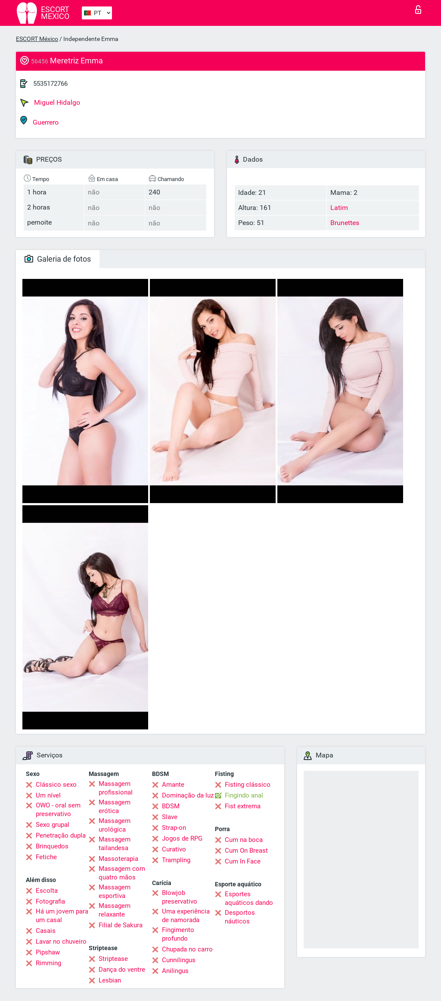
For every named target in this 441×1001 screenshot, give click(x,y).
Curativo (174, 849)
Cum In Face (243, 861)
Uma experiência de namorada (186, 915)
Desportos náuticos (240, 917)
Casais (46, 931)
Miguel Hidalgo (50, 102)
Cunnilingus (179, 960)
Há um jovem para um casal (62, 915)
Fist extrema (243, 806)
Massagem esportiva (114, 891)
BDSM (171, 806)
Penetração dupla (61, 835)
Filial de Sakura (121, 925)
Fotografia (50, 901)
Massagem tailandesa (114, 843)
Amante (173, 784)
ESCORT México (37, 38)
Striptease (113, 959)
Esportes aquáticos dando (249, 898)
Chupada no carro (187, 949)
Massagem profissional (116, 788)
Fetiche (46, 857)
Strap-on (174, 828)
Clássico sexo (56, 784)
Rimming (48, 963)
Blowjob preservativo (179, 897)
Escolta (47, 891)
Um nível (48, 795)
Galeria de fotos (58, 258)
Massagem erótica (114, 806)
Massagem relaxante (114, 910)
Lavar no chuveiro (61, 941)
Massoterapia (118, 859)
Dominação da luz (188, 795)
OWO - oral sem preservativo (58, 809)
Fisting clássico (247, 784)
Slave (169, 817)
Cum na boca (244, 840)
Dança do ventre (122, 969)
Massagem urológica (114, 825)
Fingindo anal (244, 795)
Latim (339, 207)
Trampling (176, 860)
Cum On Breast (246, 850)
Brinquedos (52, 846)
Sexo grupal (52, 825)
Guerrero (39, 121)
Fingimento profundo (178, 934)
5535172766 (50, 84)
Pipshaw (48, 952)
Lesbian (110, 980)
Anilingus (175, 971)
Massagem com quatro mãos (122, 873)
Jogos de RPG (182, 838)
